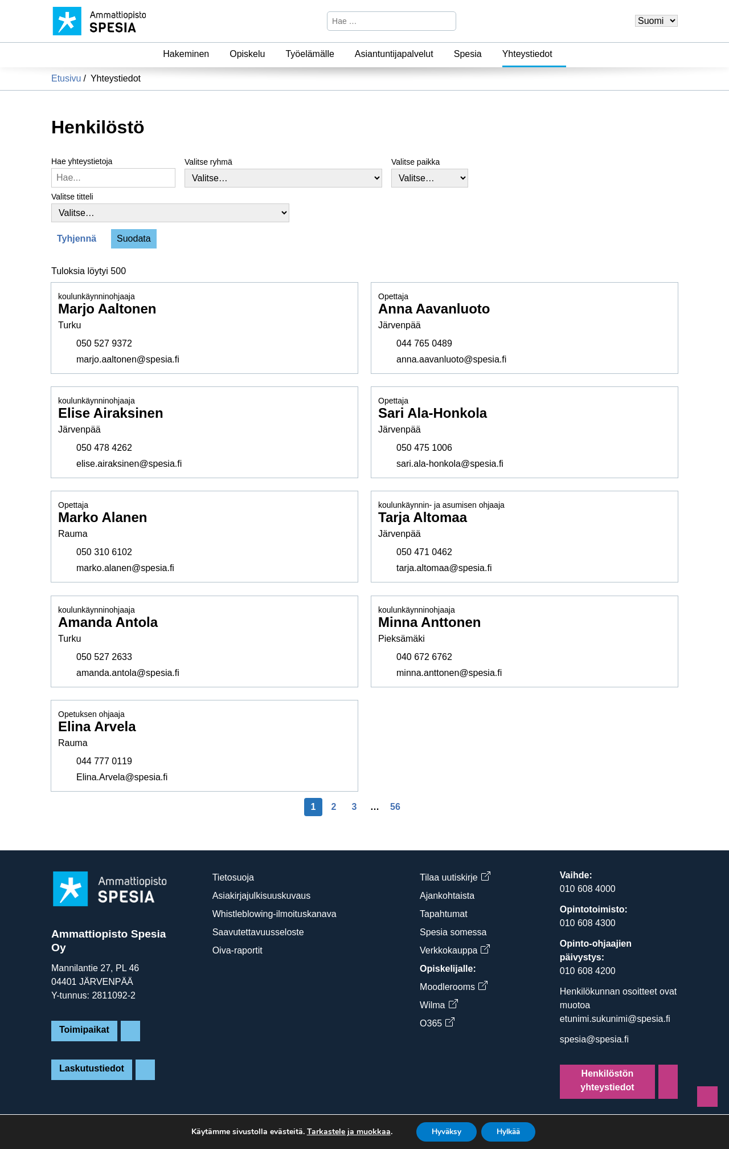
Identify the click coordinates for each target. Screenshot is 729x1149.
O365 (437, 1023)
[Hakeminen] (216, 54)
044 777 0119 (104, 761)
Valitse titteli (72, 196)
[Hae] (446, 21)
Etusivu (66, 78)
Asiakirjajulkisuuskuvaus (261, 896)
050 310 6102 (104, 552)
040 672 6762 (424, 657)
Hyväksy (443, 1131)
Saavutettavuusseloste (258, 932)
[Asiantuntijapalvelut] (440, 54)
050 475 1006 (424, 448)
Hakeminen (186, 54)
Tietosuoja (233, 877)
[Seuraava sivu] (416, 807)
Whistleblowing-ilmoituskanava (274, 914)
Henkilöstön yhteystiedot (607, 1080)
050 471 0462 (424, 552)
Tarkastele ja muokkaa (343, 1131)
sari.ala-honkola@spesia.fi (449, 463)
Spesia (468, 54)
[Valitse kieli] (656, 21)
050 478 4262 (104, 448)
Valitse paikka (415, 161)
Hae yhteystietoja (81, 161)
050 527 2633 (104, 657)
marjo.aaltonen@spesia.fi (127, 359)
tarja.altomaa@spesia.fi (444, 568)
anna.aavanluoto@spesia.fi (451, 359)
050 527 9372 (104, 343)
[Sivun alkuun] (707, 1096)
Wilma (438, 1005)
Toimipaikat (84, 1029)
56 (395, 807)
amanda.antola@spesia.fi (127, 673)
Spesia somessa (453, 932)
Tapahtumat (444, 914)
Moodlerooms (453, 987)
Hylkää (511, 1131)
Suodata (134, 238)
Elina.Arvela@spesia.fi (121, 777)
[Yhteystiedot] (559, 54)
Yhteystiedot (527, 54)
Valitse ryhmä (208, 161)
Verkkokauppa (454, 950)
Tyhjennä (76, 238)
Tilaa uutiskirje (455, 877)
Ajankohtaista (447, 896)
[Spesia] (488, 54)
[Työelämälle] (341, 54)
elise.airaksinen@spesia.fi (129, 463)
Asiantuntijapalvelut (394, 54)
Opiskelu (247, 54)
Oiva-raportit (237, 950)
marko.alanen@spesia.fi (125, 568)
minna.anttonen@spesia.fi (449, 673)
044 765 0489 (424, 343)
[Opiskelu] (272, 54)
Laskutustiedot (91, 1068)
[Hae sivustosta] (381, 21)
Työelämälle (309, 54)
